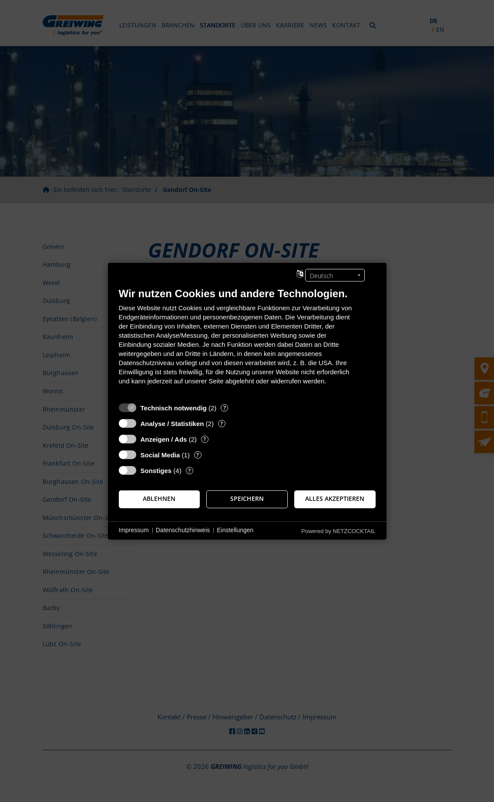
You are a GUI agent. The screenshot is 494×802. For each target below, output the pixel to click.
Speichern (247, 499)
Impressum (134, 530)
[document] (247, 342)
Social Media (160, 454)
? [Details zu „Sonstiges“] (189, 470)
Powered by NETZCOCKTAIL (338, 530)
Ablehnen (159, 499)
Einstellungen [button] (235, 530)
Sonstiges (156, 470)
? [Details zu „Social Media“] (197, 454)
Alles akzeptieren (334, 499)
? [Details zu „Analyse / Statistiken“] (221, 423)
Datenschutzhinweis (183, 530)
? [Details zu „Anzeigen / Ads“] (204, 439)
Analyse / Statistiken (172, 423)
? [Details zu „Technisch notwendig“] (224, 407)
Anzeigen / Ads (164, 439)
